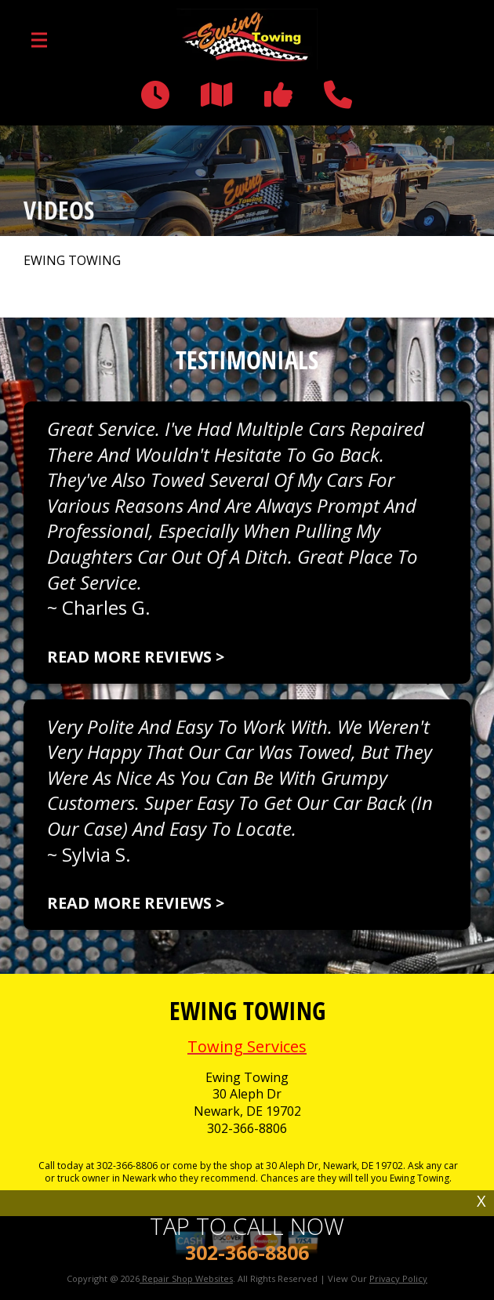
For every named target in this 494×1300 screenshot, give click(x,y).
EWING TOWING (72, 260)
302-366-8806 (247, 1128)
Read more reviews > (135, 656)
